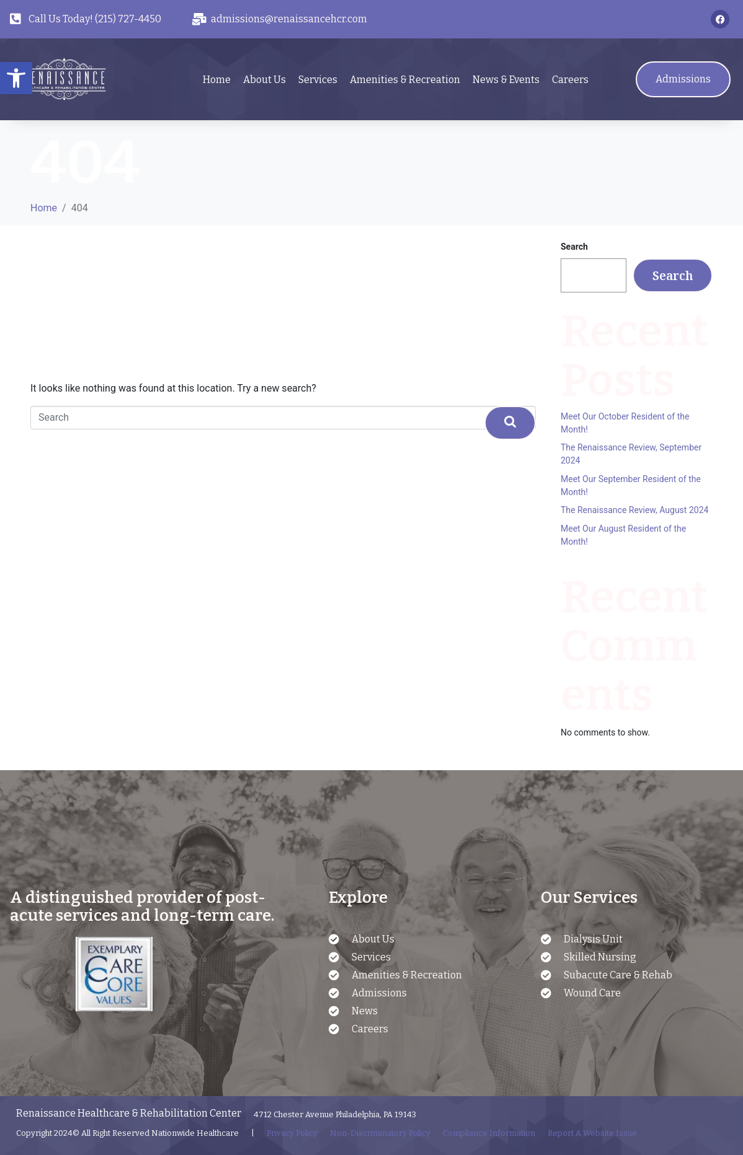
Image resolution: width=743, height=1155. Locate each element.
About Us (264, 80)
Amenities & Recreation (405, 80)
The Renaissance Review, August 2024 (634, 510)
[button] (16, 78)
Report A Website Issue (592, 1133)
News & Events (506, 80)
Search (574, 247)
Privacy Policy (292, 1133)
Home (217, 80)
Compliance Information (489, 1133)
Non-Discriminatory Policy (380, 1133)
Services (317, 80)
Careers (570, 80)
